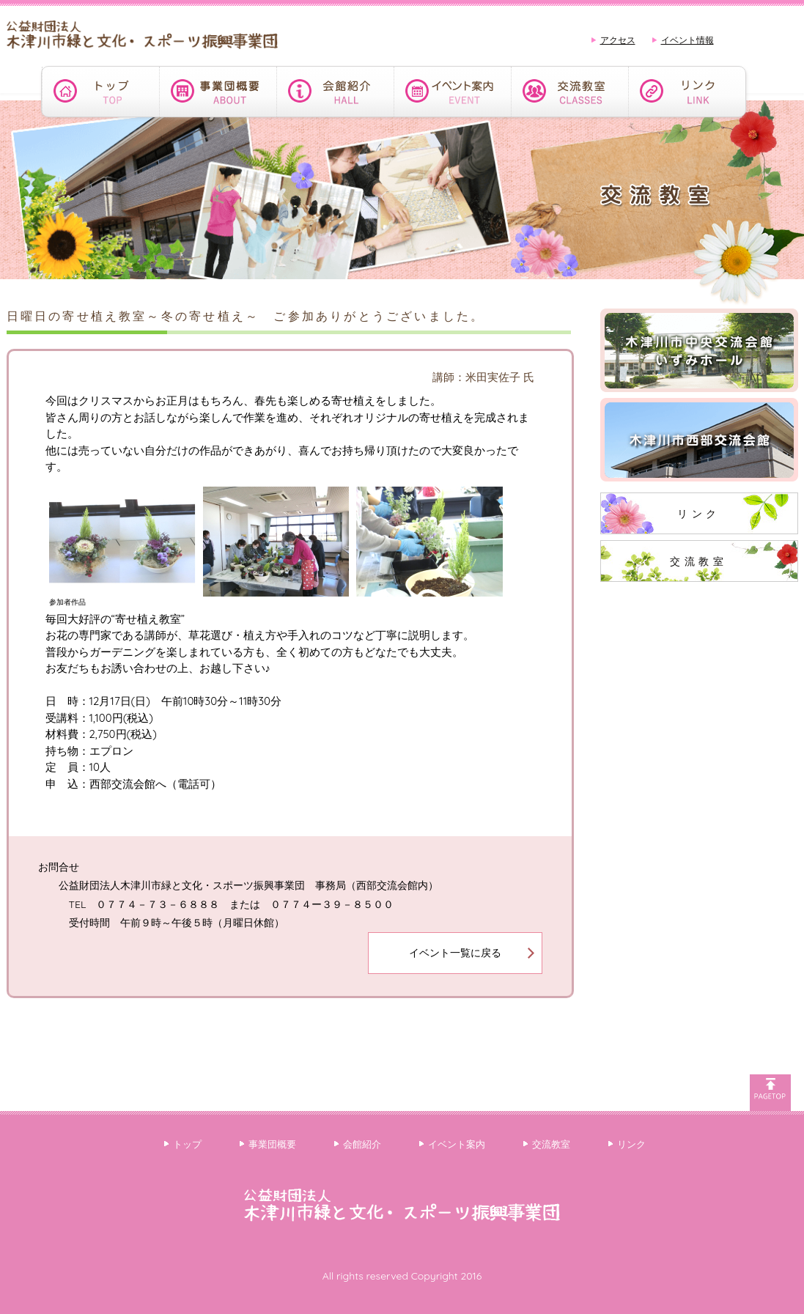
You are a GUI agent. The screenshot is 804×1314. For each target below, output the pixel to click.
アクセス (617, 39)
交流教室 (698, 561)
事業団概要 (272, 1144)
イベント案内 (456, 1144)
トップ (187, 1144)
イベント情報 (687, 39)
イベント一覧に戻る (455, 952)
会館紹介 (362, 1144)
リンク (698, 513)
